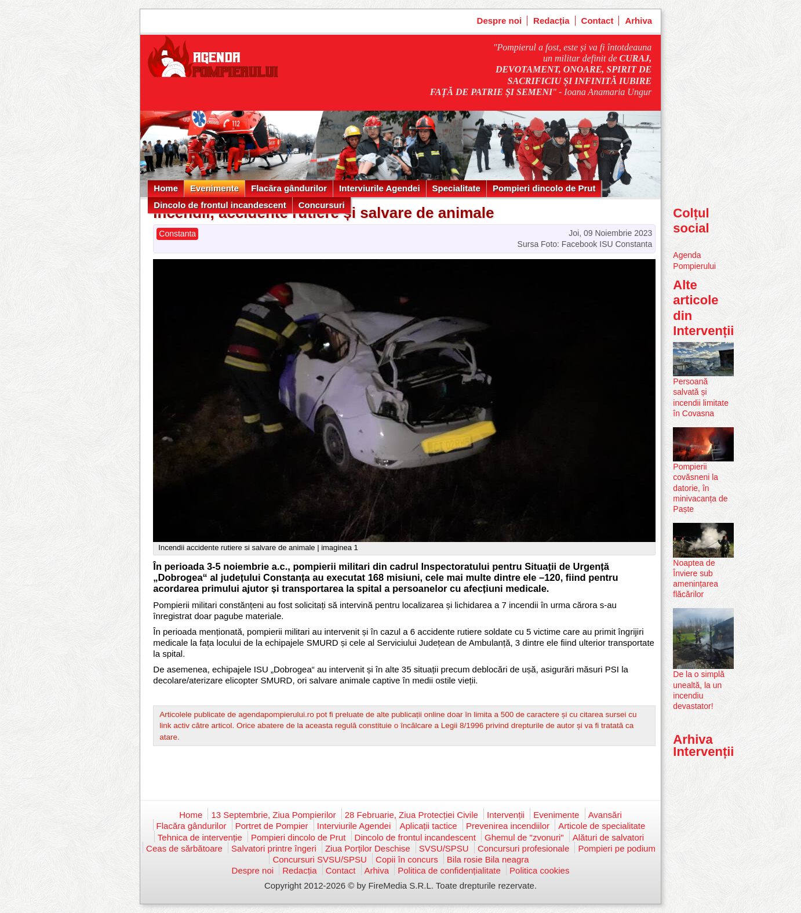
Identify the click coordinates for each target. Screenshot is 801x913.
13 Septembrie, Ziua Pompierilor (273, 815)
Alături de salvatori (608, 837)
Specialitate (456, 188)
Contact (597, 21)
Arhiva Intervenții (703, 745)
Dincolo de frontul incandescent (220, 205)
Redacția (551, 21)
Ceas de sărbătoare (184, 848)
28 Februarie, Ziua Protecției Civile (411, 815)
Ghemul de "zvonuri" (524, 837)
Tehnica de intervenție (200, 837)
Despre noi (499, 21)
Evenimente (214, 188)
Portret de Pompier (271, 826)
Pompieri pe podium (616, 848)
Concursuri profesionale (523, 848)
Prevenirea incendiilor (507, 826)
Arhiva (638, 21)
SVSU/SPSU (444, 848)
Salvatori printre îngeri (273, 848)
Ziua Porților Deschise (367, 848)
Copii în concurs (407, 859)
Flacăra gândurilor (289, 188)
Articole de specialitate (601, 826)
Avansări (605, 815)
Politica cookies (539, 870)
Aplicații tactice (428, 826)
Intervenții (506, 815)
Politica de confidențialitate (449, 870)
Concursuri (321, 205)
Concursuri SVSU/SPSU (319, 859)
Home (166, 188)
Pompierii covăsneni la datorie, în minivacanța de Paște (700, 488)
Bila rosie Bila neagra (488, 859)
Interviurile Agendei (379, 188)
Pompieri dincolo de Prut (544, 188)
